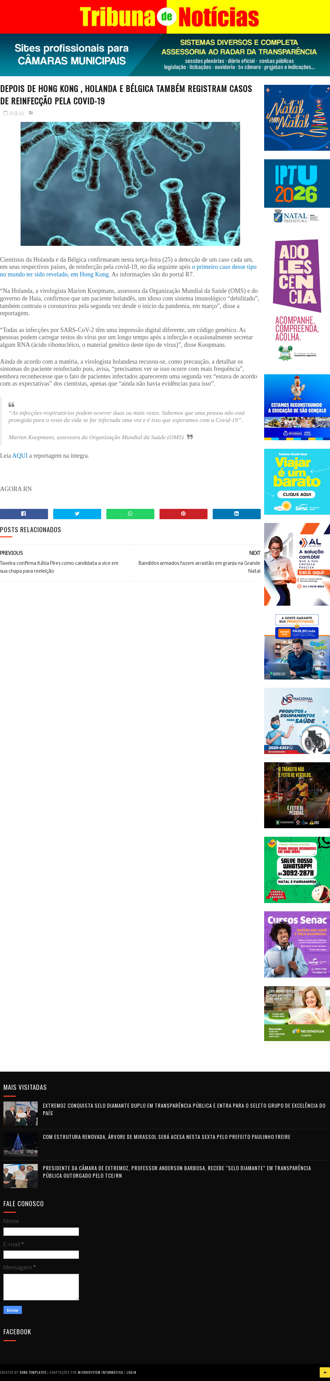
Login (132, 1372)
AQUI (20, 455)
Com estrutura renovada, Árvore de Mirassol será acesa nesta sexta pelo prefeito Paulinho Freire (167, 1136)
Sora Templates (33, 1372)
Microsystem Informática (100, 1372)
